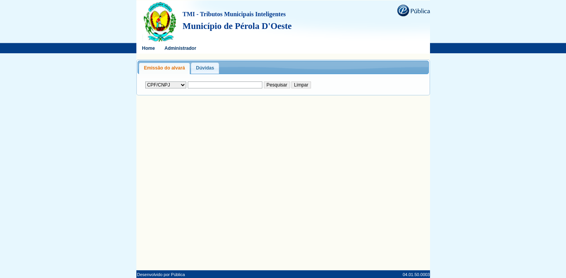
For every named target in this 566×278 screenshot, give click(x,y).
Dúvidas (205, 68)
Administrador (180, 48)
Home (148, 48)
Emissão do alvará (164, 68)
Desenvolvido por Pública (161, 274)
